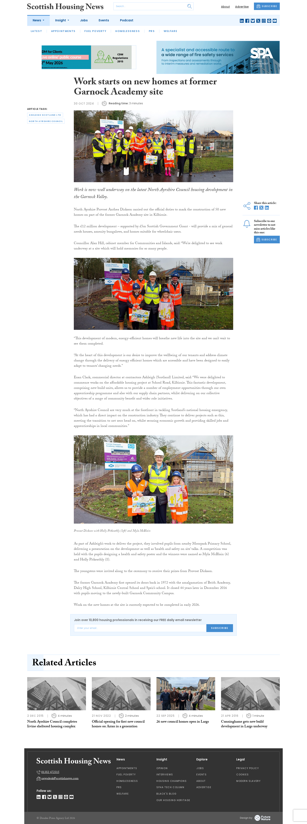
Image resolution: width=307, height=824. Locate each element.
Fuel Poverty (95, 31)
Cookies (242, 774)
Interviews (164, 774)
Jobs (84, 20)
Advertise (242, 7)
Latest (36, 31)
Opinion (162, 768)
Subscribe (219, 628)
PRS (152, 31)
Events (104, 20)
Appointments (63, 31)
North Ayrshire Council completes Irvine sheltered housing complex (52, 724)
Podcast (126, 20)
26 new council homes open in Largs (182, 722)
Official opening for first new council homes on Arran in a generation (118, 724)
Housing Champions (171, 781)
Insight (61, 20)
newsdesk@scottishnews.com (60, 778)
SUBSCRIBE (267, 6)
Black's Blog (166, 793)
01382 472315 (50, 772)
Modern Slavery (248, 781)
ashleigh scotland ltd (45, 115)
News (37, 20)
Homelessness (127, 31)
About (225, 7)
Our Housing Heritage (173, 800)
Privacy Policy (247, 768)
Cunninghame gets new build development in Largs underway (244, 724)
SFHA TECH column (170, 787)
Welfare (170, 31)
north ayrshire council (46, 121)
